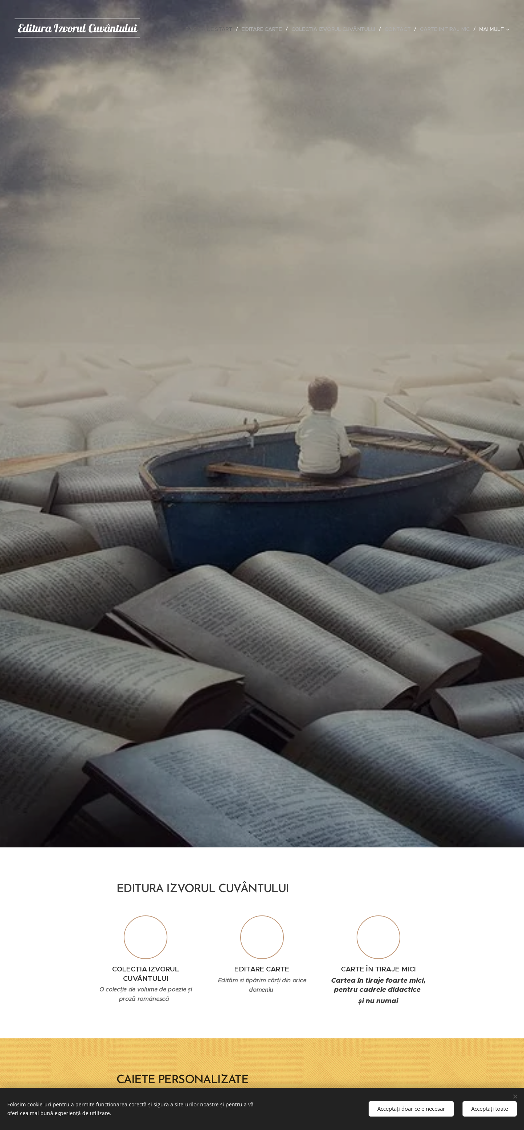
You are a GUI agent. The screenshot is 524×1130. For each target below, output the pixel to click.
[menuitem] (209, 29)
